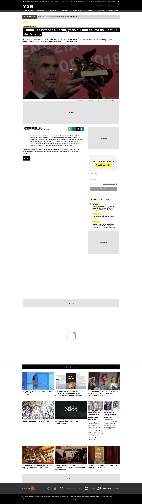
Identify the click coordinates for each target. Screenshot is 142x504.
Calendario (96, 214)
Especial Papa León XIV (90, 1)
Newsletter (113, 11)
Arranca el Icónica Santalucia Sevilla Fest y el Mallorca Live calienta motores (37, 392)
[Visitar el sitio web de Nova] (67, 488)
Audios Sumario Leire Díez (31, 1)
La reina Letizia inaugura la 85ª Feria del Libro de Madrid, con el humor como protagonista (110, 415)
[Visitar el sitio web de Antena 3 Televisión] (49, 488)
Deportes (40, 11)
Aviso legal (73, 496)
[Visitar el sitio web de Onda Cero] (86, 488)
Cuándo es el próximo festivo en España (103, 217)
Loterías (53, 11)
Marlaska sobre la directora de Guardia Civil (50, 1)
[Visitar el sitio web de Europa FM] (93, 488)
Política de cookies (95, 496)
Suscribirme (103, 189)
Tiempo (65, 11)
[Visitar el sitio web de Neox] (61, 488)
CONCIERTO (96, 222)
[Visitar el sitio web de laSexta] (55, 488)
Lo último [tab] (108, 200)
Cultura (71, 366)
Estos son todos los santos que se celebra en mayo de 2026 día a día (35, 420)
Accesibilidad (74, 499)
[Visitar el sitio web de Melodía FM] (99, 488)
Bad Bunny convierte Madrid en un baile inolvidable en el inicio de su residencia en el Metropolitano (103, 225)
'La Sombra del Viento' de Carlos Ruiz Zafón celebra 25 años (102, 467)
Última (99, 6)
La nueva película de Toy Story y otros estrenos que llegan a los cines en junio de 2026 (37, 467)
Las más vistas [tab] (96, 200)
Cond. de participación (106, 496)
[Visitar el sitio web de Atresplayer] (108, 488)
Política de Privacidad (109, 184)
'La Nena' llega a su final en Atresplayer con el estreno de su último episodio (68, 421)
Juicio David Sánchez (67, 1)
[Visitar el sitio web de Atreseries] (80, 488)
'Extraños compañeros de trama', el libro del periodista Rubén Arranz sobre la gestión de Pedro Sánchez (69, 393)
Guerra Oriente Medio (78, 1)
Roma (26, 158)
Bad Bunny (96, 204)
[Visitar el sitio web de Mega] (74, 488)
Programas (77, 11)
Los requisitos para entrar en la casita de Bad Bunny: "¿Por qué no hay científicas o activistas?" (103, 208)
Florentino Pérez (111, 1)
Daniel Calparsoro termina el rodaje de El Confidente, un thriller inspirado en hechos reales (70, 468)
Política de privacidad (83, 496)
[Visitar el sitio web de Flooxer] (116, 488)
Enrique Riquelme (101, 1)
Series (101, 11)
